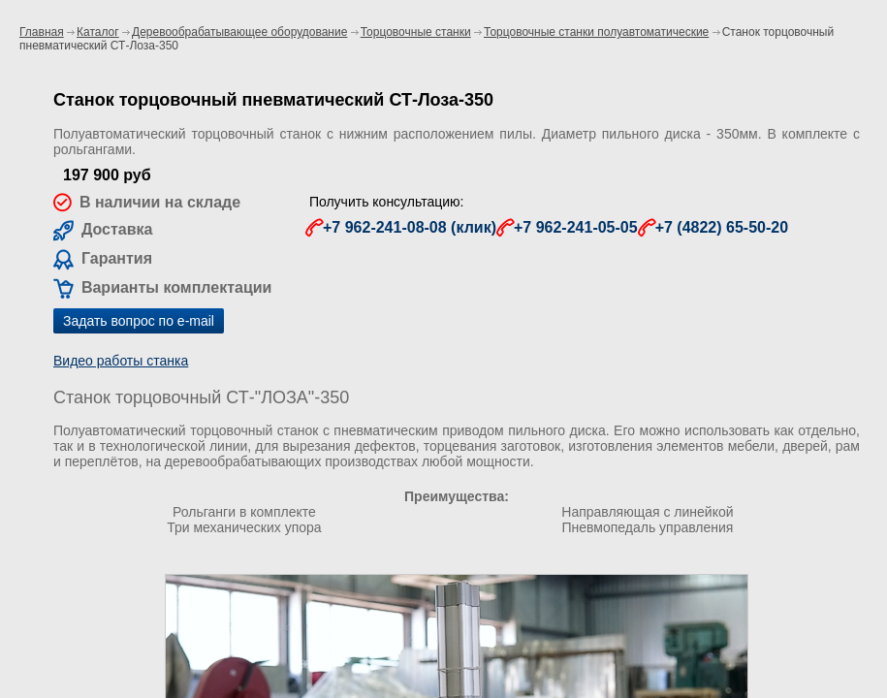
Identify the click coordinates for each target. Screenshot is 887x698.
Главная (41, 32)
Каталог (98, 32)
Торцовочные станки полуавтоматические (596, 32)
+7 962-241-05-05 (576, 227)
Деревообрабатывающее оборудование (239, 32)
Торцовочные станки (416, 32)
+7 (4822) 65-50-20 (721, 227)
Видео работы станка (120, 360)
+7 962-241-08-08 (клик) (409, 227)
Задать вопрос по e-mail (138, 321)
